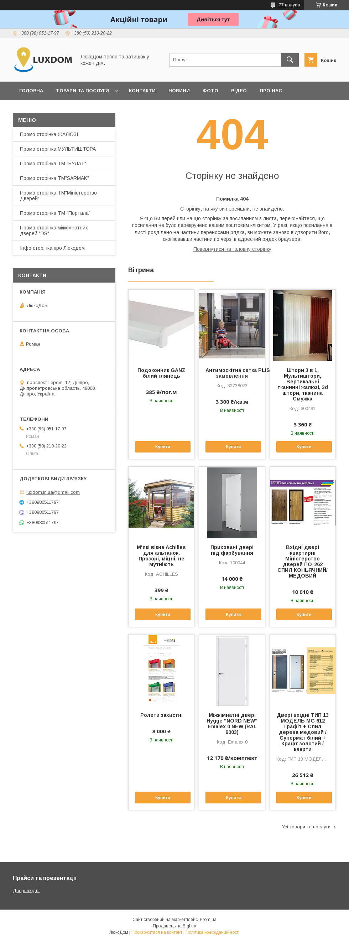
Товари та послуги (82, 90)
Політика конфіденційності (213, 932)
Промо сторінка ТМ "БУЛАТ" (53, 163)
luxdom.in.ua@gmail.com (53, 492)
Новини (179, 90)
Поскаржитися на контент (156, 932)
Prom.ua (208, 919)
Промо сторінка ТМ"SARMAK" (54, 178)
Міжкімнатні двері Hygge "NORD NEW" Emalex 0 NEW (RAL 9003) (232, 723)
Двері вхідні (26, 890)
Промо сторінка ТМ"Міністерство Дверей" (58, 195)
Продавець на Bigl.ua (174, 925)
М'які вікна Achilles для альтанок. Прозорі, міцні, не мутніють (161, 555)
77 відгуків (289, 4)
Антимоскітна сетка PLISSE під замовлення (231, 373)
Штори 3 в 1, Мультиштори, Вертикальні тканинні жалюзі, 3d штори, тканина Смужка (302, 384)
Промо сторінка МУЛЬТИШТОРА (58, 149)
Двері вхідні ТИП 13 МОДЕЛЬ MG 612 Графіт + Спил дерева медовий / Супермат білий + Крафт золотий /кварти (303, 732)
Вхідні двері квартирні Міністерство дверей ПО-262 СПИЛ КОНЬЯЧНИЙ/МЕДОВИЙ (302, 561)
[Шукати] (290, 60)
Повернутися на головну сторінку (232, 249)
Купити (162, 446)
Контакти (142, 90)
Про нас (271, 90)
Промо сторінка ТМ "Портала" (55, 213)
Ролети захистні (161, 715)
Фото (210, 90)
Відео (239, 90)
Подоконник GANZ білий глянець (161, 373)
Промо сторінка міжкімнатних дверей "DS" (54, 230)
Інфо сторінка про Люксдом (52, 248)
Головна (31, 90)
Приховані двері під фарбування (232, 550)
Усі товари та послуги (306, 826)
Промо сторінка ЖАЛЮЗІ (49, 134)
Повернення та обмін (49, 109)
